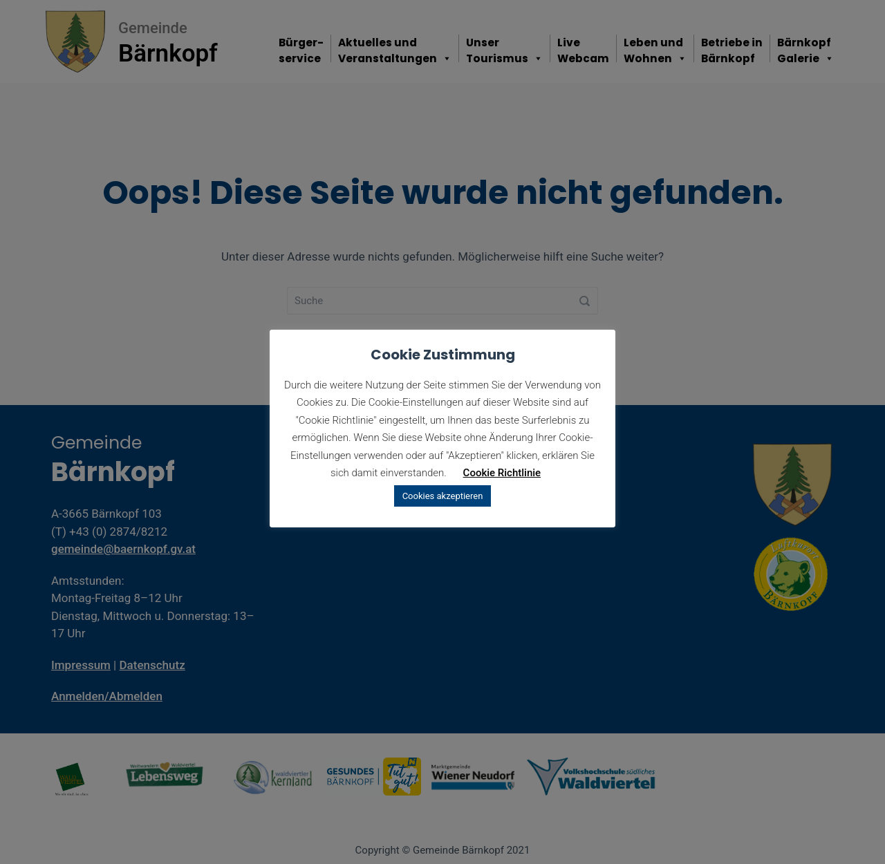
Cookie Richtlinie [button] (502, 473)
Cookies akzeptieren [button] (442, 496)
